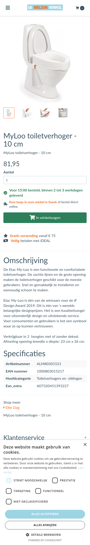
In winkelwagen (44, 217)
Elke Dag (11, 407)
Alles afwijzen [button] (45, 525)
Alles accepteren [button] (45, 514)
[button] (45, 534)
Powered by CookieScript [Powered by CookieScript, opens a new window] (45, 540)
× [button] (85, 444)
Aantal (8, 172)
